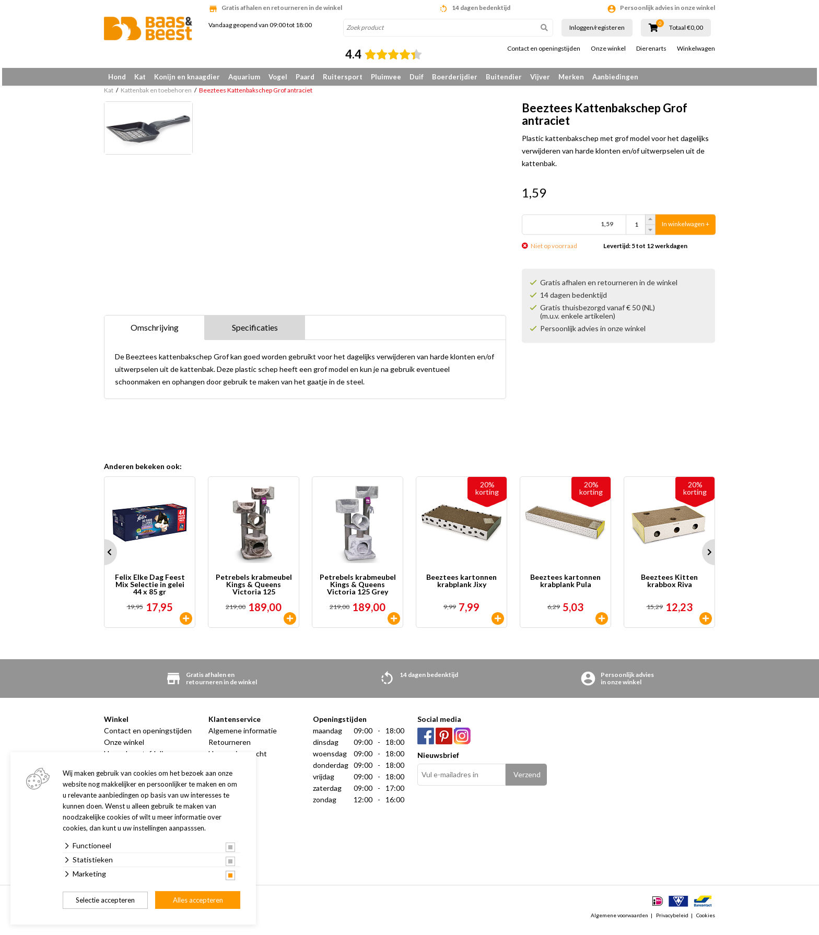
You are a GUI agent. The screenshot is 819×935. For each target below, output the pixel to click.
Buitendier (504, 77)
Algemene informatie (242, 736)
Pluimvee (386, 77)
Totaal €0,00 (686, 28)
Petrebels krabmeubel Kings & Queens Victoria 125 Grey (358, 590)
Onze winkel (608, 48)
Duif (417, 77)
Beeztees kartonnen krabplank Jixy (461, 586)
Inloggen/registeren (597, 27)
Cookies (705, 921)
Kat (140, 77)
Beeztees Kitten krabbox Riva (669, 586)
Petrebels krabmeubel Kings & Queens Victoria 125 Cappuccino (254, 590)
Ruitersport (342, 77)
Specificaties (255, 333)
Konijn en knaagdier (187, 77)
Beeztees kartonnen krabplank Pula (565, 586)
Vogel (277, 77)
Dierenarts (651, 48)
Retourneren (229, 747)
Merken (571, 77)
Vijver (540, 77)
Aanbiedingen (615, 77)
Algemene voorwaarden (619, 921)
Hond (117, 77)
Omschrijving (155, 333)
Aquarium (244, 77)
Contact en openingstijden (543, 48)
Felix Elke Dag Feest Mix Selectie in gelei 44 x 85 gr (150, 590)
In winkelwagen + (685, 229)
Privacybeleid (672, 921)
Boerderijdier (454, 77)
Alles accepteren (198, 900)
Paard (305, 77)
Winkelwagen (696, 48)
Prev (104, 558)
